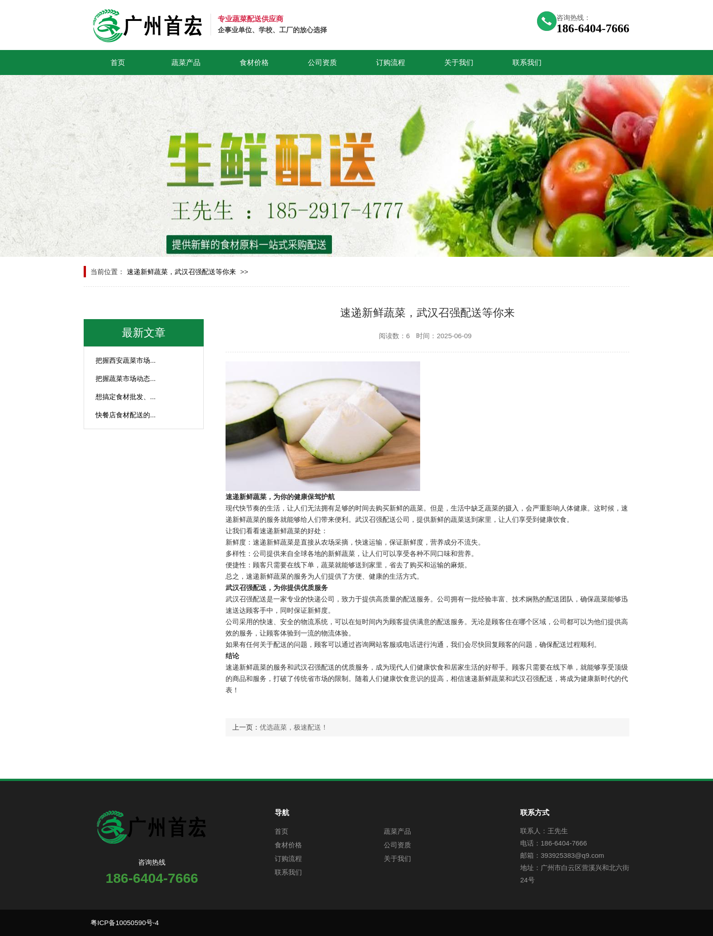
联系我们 (527, 62)
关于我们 (458, 62)
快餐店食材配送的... (125, 415)
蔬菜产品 (186, 62)
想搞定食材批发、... (125, 396)
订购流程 (390, 62)
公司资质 (322, 62)
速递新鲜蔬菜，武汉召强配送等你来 (181, 271)
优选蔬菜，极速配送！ (294, 727)
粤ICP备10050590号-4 (124, 922)
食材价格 (254, 62)
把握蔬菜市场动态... (125, 378)
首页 (117, 62)
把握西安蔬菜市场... (125, 360)
